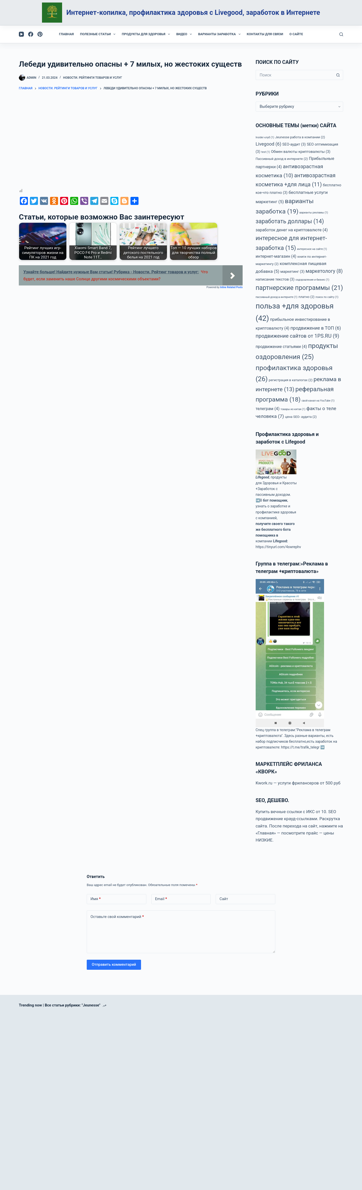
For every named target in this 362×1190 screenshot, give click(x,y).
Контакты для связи (265, 34)
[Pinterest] (39, 34)
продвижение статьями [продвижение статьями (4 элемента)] (281, 346)
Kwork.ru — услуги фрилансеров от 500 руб (298, 782)
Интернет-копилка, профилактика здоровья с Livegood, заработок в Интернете (193, 13)
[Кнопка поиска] (338, 75)
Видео (185, 34)
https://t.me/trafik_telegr (300, 747)
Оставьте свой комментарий (117, 917)
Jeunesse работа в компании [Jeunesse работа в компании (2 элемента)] (300, 137)
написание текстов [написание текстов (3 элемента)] (275, 279)
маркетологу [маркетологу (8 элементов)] (324, 271)
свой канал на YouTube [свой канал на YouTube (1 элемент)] (318, 400)
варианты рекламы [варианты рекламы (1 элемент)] (313, 212)
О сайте (296, 34)
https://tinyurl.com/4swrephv (278, 547)
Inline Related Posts (231, 287)
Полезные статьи (98, 34)
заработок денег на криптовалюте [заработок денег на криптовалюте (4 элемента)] (292, 230)
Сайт (223, 899)
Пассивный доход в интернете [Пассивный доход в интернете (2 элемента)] (282, 159)
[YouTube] (21, 34)
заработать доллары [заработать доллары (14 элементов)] (290, 221)
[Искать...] (294, 75)
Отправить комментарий (114, 964)
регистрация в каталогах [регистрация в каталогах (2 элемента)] (290, 380)
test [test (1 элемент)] (265, 152)
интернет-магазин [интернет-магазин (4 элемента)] (276, 256)
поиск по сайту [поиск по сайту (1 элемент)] (326, 297)
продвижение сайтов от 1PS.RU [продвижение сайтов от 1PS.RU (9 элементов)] (297, 336)
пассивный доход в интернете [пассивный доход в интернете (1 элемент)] (276, 297)
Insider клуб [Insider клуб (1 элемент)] (265, 137)
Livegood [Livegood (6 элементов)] (268, 144)
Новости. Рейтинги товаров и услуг (92, 77)
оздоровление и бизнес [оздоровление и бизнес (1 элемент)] (312, 279)
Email (161, 899)
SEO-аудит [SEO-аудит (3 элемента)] (294, 144)
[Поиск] (341, 34)
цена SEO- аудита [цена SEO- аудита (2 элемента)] (301, 417)
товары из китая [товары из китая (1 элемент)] (293, 409)
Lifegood (262, 477)
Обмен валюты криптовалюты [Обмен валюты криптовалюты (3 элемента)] (300, 151)
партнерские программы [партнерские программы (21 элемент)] (299, 287)
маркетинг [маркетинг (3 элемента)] (292, 271)
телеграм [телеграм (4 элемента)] (268, 408)
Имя (95, 899)
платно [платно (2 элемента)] (306, 297)
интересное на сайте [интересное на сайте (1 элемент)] (312, 249)
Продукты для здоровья (147, 34)
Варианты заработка (220, 34)
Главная (66, 34)
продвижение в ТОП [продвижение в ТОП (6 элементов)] (315, 328)
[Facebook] (30, 34)
